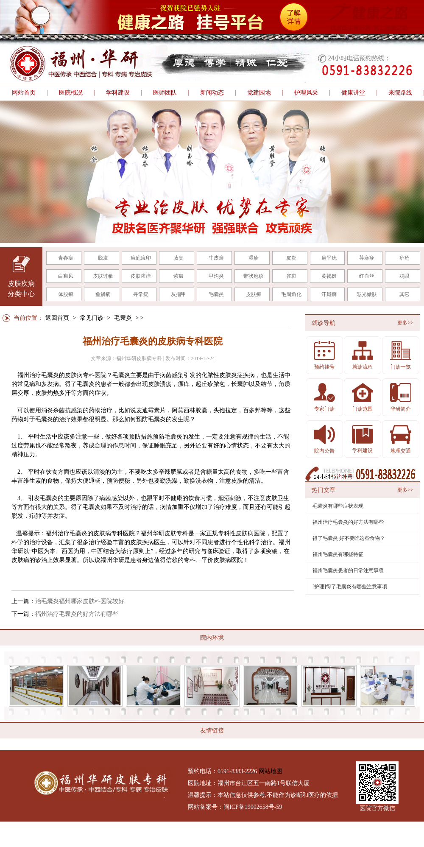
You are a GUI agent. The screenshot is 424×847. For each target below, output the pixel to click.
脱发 (103, 258)
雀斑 (291, 276)
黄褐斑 (329, 276)
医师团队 (165, 93)
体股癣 (65, 294)
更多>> (405, 323)
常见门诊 (91, 318)
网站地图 (270, 771)
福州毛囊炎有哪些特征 (337, 554)
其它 (404, 294)
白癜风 (65, 276)
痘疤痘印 (141, 258)
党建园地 (259, 93)
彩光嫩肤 (367, 294)
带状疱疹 (253, 276)
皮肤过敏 (103, 276)
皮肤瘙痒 (141, 276)
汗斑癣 (329, 294)
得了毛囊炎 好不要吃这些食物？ (348, 538)
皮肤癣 (253, 294)
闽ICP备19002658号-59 (252, 807)
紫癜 (178, 276)
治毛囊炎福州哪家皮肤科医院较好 (79, 601)
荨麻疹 (366, 258)
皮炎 (291, 258)
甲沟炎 (216, 276)
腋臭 (178, 258)
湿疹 (253, 258)
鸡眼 (404, 276)
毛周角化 (291, 294)
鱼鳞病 (103, 294)
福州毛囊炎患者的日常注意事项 (348, 570)
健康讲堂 (353, 93)
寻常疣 (140, 294)
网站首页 (24, 93)
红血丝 (366, 276)
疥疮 (404, 258)
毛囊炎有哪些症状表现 (337, 506)
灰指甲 (178, 294)
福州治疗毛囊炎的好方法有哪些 (76, 614)
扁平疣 (329, 258)
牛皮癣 (216, 258)
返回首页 (57, 318)
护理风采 (306, 93)
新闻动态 (212, 93)
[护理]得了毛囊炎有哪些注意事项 (349, 587)
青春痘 (65, 258)
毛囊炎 (216, 294)
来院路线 (400, 93)
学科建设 (118, 93)
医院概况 (71, 93)
